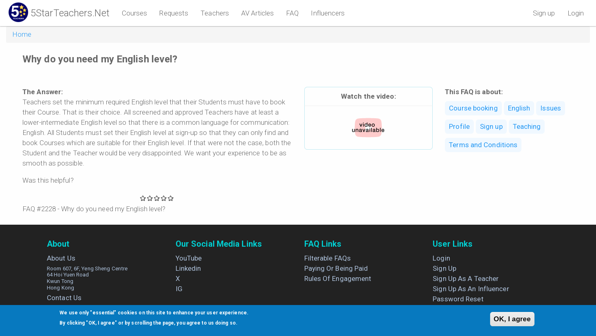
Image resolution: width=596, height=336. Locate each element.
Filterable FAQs (327, 258)
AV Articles (257, 13)
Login (575, 13)
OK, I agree (512, 319)
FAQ (292, 13)
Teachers (214, 13)
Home (21, 34)
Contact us (64, 298)
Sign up (544, 13)
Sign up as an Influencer (471, 289)
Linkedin (188, 268)
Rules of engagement (338, 278)
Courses (134, 13)
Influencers (328, 13)
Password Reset (458, 299)
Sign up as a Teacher (466, 278)
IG (179, 289)
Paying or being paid (336, 268)
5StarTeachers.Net (70, 13)
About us (61, 258)
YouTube (189, 258)
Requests (173, 13)
